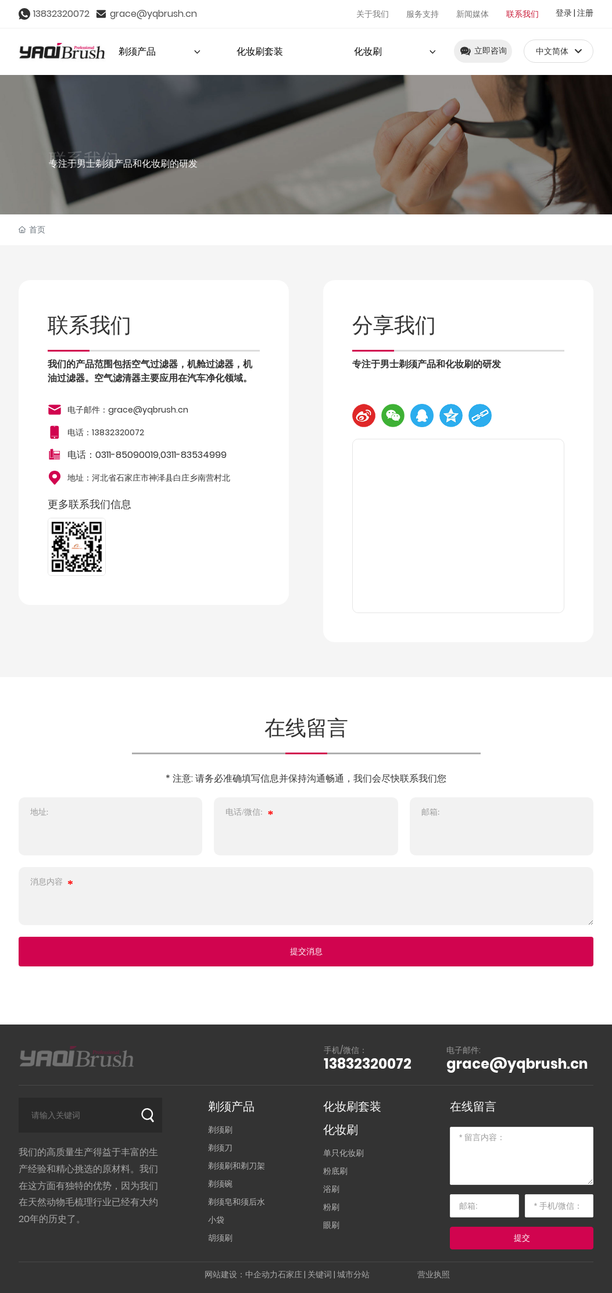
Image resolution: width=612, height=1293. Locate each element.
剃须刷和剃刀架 (236, 1166)
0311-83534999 (193, 454)
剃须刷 (220, 1130)
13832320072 (61, 13)
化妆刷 (340, 1130)
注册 (585, 13)
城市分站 (353, 1274)
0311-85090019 (127, 454)
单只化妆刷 (343, 1153)
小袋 (216, 1220)
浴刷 (331, 1189)
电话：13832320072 (105, 432)
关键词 (319, 1274)
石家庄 (290, 1274)
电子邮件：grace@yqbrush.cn (127, 410)
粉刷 (331, 1207)
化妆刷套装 (352, 1106)
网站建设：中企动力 (241, 1274)
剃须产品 (231, 1106)
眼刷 (331, 1225)
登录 (565, 13)
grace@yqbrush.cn (153, 13)
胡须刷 (220, 1238)
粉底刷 (335, 1171)
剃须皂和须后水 (236, 1202)
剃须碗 (220, 1184)
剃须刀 (220, 1148)
